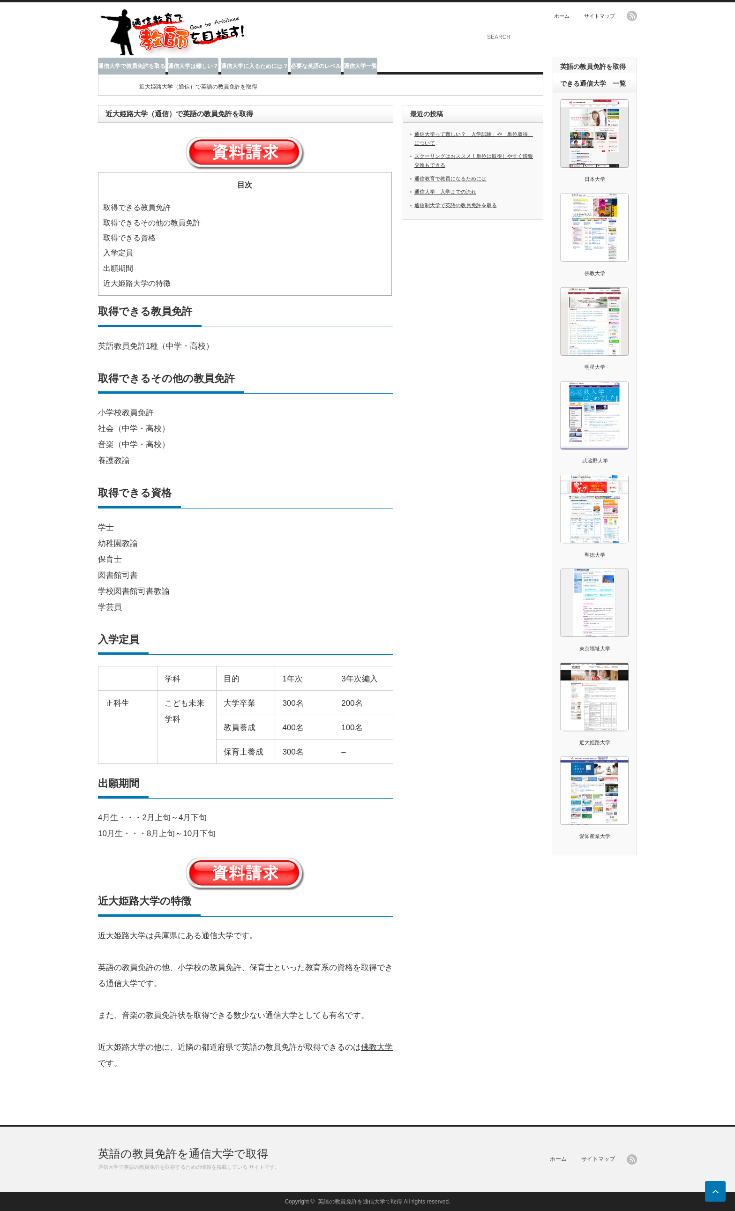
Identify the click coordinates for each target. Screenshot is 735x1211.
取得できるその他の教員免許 (152, 222)
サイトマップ (599, 16)
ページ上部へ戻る (715, 1191)
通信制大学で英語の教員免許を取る (455, 205)
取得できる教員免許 (137, 207)
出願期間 (118, 268)
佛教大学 (377, 1047)
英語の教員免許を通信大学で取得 (183, 1153)
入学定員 (118, 252)
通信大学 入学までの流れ (445, 191)
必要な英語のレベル (316, 66)
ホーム (562, 16)
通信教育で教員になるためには (450, 178)
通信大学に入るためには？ (254, 66)
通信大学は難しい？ (193, 66)
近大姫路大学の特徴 (137, 283)
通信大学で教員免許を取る (131, 66)
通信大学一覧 (360, 66)
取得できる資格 (129, 237)
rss (632, 16)
